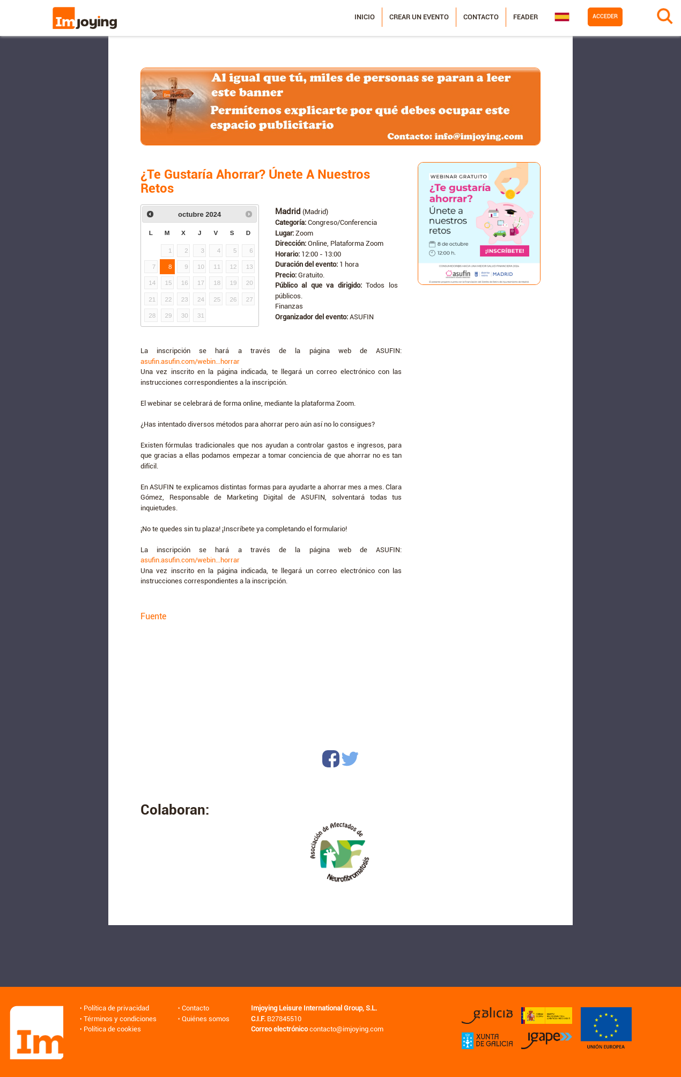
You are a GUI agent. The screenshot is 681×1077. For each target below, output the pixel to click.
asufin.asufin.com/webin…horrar (190, 361)
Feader (525, 17)
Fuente (153, 616)
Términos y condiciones (120, 1019)
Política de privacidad (116, 1008)
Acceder (604, 16)
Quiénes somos (206, 1019)
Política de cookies (112, 1029)
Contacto (480, 17)
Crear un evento (418, 17)
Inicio (364, 17)
